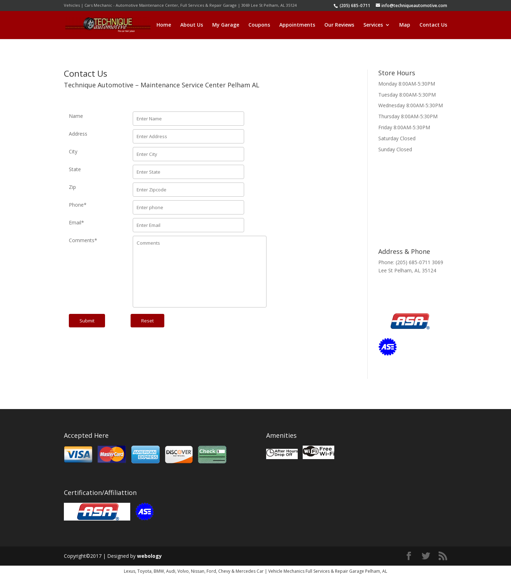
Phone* (78, 204)
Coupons (259, 25)
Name (76, 116)
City (73, 151)
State (75, 169)
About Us (191, 25)
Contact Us (433, 25)
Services (373, 25)
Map (404, 25)
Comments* (83, 240)
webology (149, 555)
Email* (76, 222)
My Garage (225, 25)
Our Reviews (339, 25)
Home (163, 25)
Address (78, 133)
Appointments (297, 25)
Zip (72, 187)
